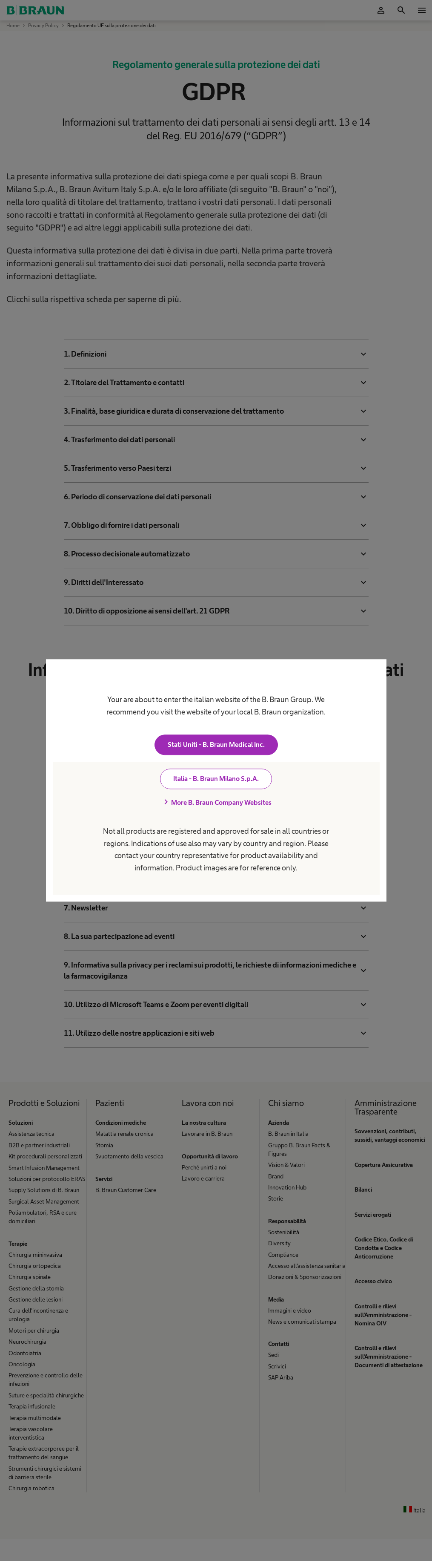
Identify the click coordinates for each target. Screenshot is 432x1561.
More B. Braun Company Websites (216, 802)
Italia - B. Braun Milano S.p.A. (216, 779)
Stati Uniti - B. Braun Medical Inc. (216, 745)
